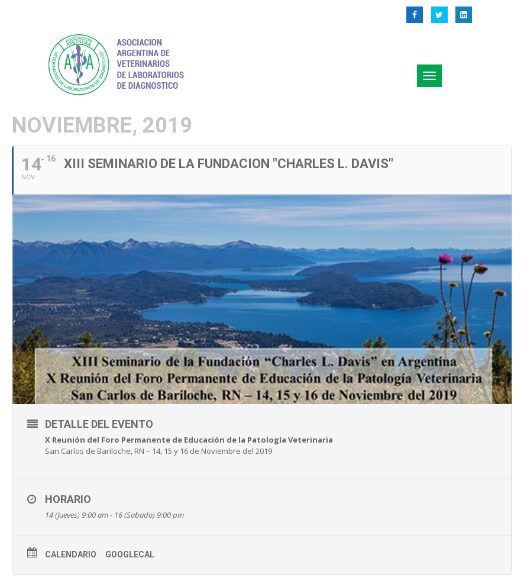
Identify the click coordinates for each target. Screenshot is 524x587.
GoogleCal (129, 554)
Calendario (70, 554)
